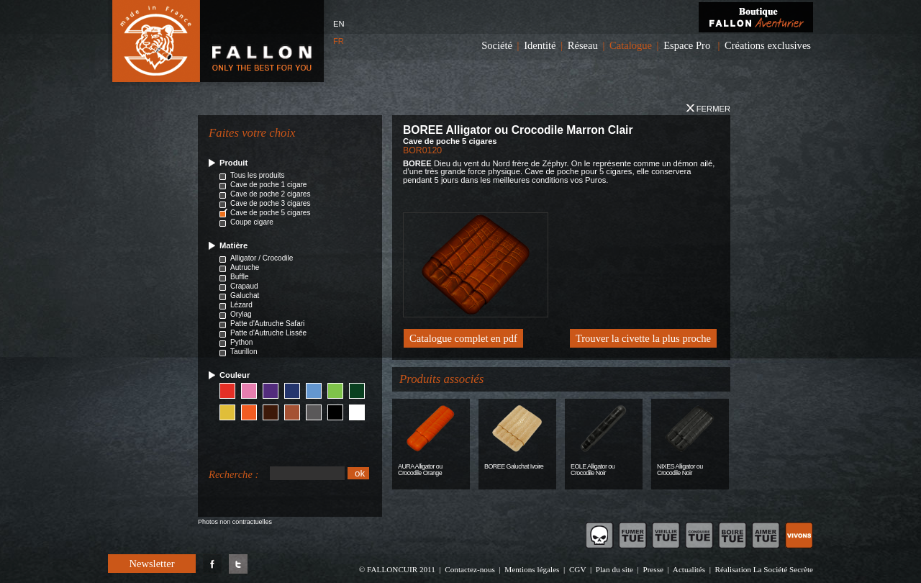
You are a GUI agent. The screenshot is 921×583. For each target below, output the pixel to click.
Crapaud (244, 286)
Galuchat (244, 295)
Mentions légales (531, 569)
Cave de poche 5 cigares (270, 213)
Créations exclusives (768, 45)
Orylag (241, 314)
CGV (577, 569)
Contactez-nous (470, 569)
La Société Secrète (783, 569)
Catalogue (630, 45)
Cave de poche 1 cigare (268, 185)
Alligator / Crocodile (261, 258)
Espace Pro (686, 45)
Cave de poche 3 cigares (270, 203)
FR (338, 41)
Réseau (583, 45)
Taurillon (244, 352)
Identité (539, 45)
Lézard (241, 305)
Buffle (239, 277)
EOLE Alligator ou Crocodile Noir (592, 469)
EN (339, 23)
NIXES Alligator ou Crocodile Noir (680, 469)
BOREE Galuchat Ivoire (513, 466)
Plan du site (614, 569)
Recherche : (233, 474)
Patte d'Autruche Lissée (268, 333)
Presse (653, 569)
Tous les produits (257, 175)
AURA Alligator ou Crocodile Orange (420, 469)
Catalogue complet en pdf (463, 338)
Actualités (689, 569)
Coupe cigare (251, 222)
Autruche (244, 267)
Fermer (708, 108)
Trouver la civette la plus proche (643, 338)
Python (241, 342)
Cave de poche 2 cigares (270, 194)
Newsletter (151, 563)
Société (496, 45)
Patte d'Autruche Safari (267, 323)
